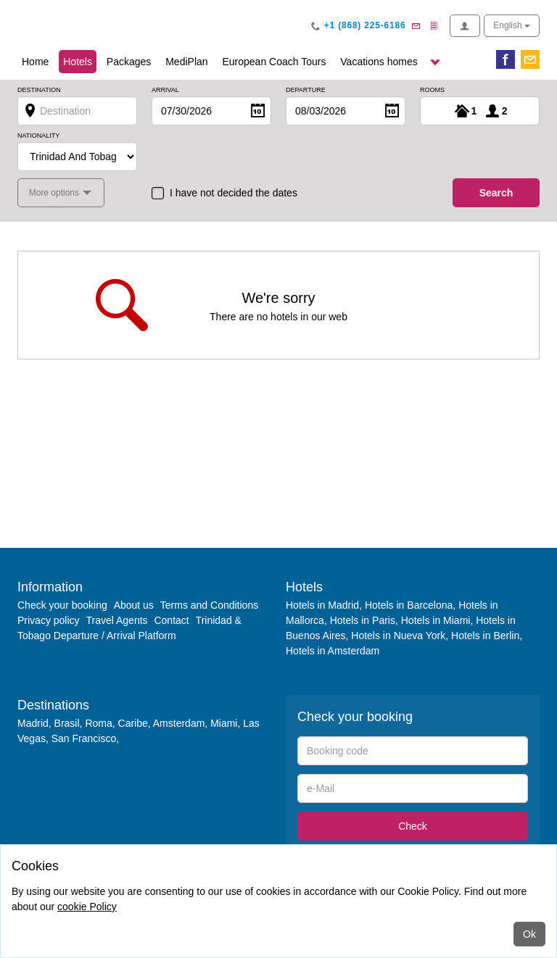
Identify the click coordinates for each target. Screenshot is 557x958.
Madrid (33, 723)
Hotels (79, 60)
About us (134, 605)
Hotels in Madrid (322, 605)
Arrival (165, 90)
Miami (222, 723)
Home (35, 61)
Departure (306, 90)
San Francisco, (85, 738)
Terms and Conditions (209, 605)
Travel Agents (116, 620)
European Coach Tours (274, 61)
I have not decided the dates (233, 193)
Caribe (133, 723)
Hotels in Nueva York (398, 635)
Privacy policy (48, 620)
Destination (39, 90)
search (496, 193)
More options (55, 193)
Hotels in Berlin (485, 635)
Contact (171, 620)
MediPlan (186, 61)
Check (412, 826)
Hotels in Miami (436, 620)
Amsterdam (179, 723)
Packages (129, 61)
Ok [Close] (529, 934)
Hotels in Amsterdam (332, 651)
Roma (98, 723)
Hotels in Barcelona (409, 605)
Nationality (38, 136)
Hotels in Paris (362, 620)
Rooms (432, 90)
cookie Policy (87, 906)
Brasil (67, 723)
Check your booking (62, 605)
